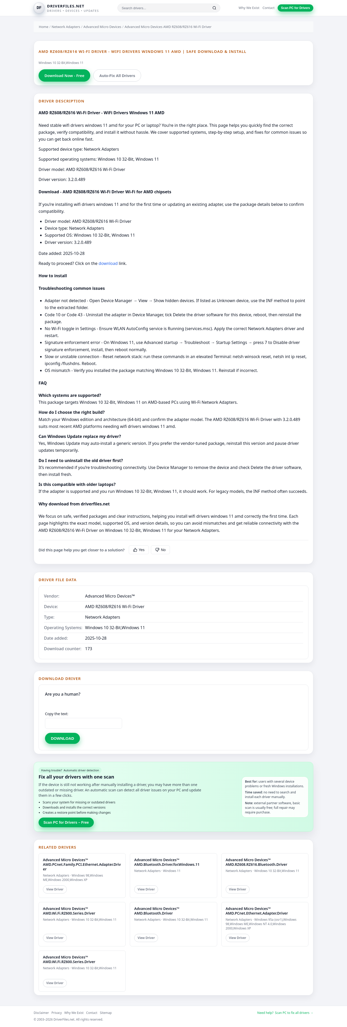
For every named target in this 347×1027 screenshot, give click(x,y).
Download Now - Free (64, 75)
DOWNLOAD (62, 738)
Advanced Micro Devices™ (110, 596)
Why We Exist (249, 7)
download (108, 263)
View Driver (54, 889)
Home (43, 26)
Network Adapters (66, 26)
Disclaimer (41, 1013)
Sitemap (106, 1013)
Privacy (56, 1013)
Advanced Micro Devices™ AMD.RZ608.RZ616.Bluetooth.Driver (256, 862)
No (160, 550)
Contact (268, 7)
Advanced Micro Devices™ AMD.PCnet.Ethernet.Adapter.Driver (257, 911)
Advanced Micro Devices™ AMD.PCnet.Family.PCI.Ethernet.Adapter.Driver (82, 864)
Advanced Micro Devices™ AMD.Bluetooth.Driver (156, 911)
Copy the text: (56, 713)
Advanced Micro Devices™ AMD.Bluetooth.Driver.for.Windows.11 (166, 862)
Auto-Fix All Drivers (117, 75)
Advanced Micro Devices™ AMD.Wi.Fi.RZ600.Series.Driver (69, 911)
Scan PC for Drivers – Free (66, 822)
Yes (139, 550)
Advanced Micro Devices (102, 26)
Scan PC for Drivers (295, 8)
